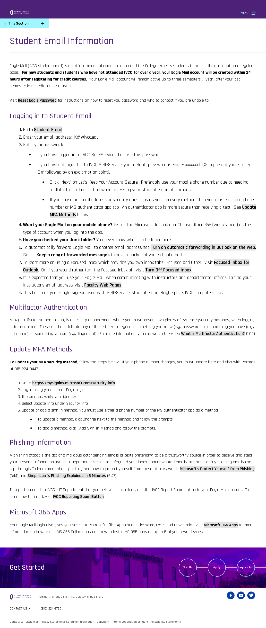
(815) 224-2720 (52, 608)
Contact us (18, 608)
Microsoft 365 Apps (221, 525)
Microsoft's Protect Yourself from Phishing (217, 469)
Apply (217, 567)
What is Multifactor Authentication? (213, 333)
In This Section (16, 23)
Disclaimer (32, 622)
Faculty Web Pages (102, 285)
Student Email (48, 129)
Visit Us (187, 567)
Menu (245, 13)
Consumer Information (80, 622)
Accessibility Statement (165, 622)
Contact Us (16, 622)
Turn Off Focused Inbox (168, 270)
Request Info (246, 567)
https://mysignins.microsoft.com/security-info (73, 383)
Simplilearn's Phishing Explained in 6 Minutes (66, 475)
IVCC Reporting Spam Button (78, 496)
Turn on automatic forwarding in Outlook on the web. (203, 247)
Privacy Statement (52, 622)
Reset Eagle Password (37, 100)
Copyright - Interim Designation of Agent (122, 622)
